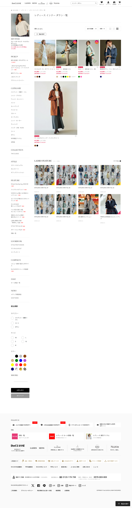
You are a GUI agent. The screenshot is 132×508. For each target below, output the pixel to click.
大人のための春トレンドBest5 (17, 205)
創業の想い (64, 467)
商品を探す (123, 504)
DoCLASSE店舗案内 (16, 467)
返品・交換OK (27, 461)
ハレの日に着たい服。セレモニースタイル (18, 210)
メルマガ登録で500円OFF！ (25, 424)
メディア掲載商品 (16, 294)
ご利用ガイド (14, 461)
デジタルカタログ (16, 248)
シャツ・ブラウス (16, 95)
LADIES (28, 3)
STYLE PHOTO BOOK (17, 245)
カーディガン (15, 117)
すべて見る (116, 161)
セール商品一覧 (15, 283)
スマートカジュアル (17, 165)
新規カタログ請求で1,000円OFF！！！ (106, 425)
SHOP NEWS (15, 298)
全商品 (13, 142)
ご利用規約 (14, 490)
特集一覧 (13, 233)
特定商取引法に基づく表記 (44, 490)
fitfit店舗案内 (29, 467)
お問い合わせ (86, 467)
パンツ (13, 103)
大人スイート (15, 169)
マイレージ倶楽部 (95, 461)
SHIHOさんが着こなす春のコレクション (19, 194)
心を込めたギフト (67, 461)
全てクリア (20, 395)
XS (16, 337)
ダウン (13, 135)
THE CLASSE (15, 153)
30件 (101, 29)
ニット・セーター (16, 120)
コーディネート (15, 252)
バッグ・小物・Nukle (17, 128)
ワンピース (14, 110)
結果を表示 (20, 390)
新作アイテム (16, 73)
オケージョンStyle (18, 230)
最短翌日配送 (40, 461)
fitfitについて (54, 467)
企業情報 (67, 490)
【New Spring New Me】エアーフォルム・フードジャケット (20, 67)
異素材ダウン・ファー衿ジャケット (110, 69)
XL (26, 341)
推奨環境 (58, 490)
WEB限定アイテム (16, 138)
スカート (13, 113)
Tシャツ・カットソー (17, 99)
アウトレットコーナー (17, 80)
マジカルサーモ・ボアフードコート (44, 69)
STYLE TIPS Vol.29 (18, 226)
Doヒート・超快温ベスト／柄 (87, 69)
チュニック (14, 124)
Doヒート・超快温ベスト (63, 69)
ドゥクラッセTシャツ (18, 189)
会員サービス (81, 461)
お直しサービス (53, 461)
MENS (34, 3)
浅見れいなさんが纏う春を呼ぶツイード (17, 216)
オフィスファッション (17, 172)
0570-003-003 (100, 477)
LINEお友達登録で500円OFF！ (53, 424)
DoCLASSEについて (41, 467)
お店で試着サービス (111, 461)
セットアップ (15, 106)
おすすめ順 (90, 29)
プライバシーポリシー (27, 490)
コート (13, 131)
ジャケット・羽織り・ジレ (19, 92)
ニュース (95, 467)
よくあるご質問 (75, 467)
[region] (66, 3)
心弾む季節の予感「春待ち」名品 (17, 221)
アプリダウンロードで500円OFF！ (79, 425)
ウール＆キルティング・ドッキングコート (46, 138)
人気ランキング (15, 77)
